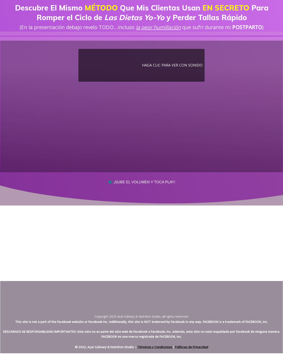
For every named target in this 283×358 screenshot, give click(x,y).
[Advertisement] (141, 237)
